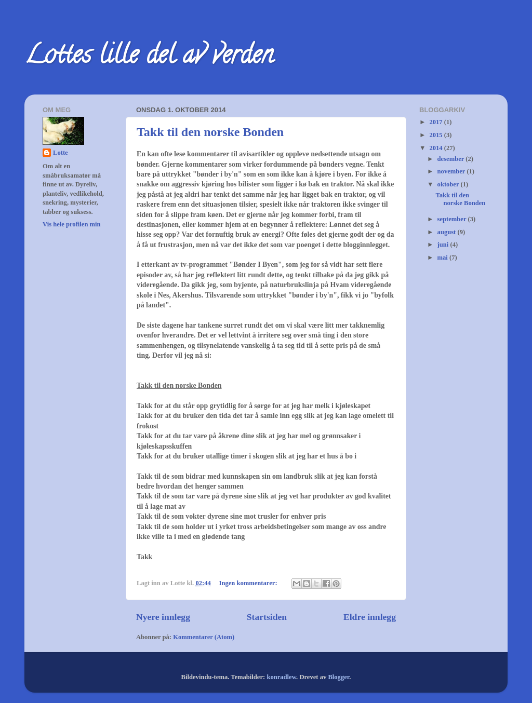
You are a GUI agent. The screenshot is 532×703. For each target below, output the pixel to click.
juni (443, 244)
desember (451, 159)
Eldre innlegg (369, 617)
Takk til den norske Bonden (210, 132)
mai (443, 257)
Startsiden (267, 617)
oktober (449, 184)
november (452, 171)
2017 (436, 122)
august (447, 232)
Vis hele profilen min (72, 224)
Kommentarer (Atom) (203, 637)
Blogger (338, 677)
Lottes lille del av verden (148, 57)
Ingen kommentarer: (249, 583)
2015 (436, 135)
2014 (436, 148)
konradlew (281, 677)
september (452, 219)
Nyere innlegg (163, 617)
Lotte (60, 152)
